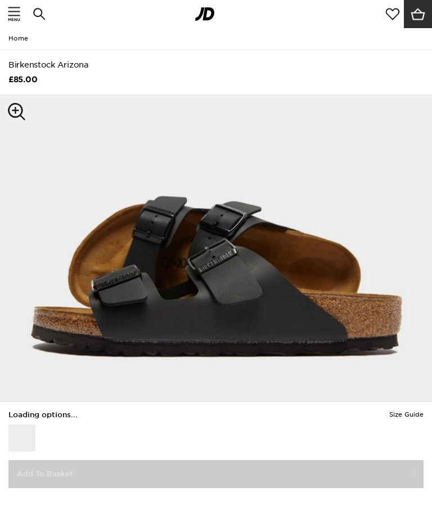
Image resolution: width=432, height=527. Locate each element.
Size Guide (406, 414)
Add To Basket (45, 474)
